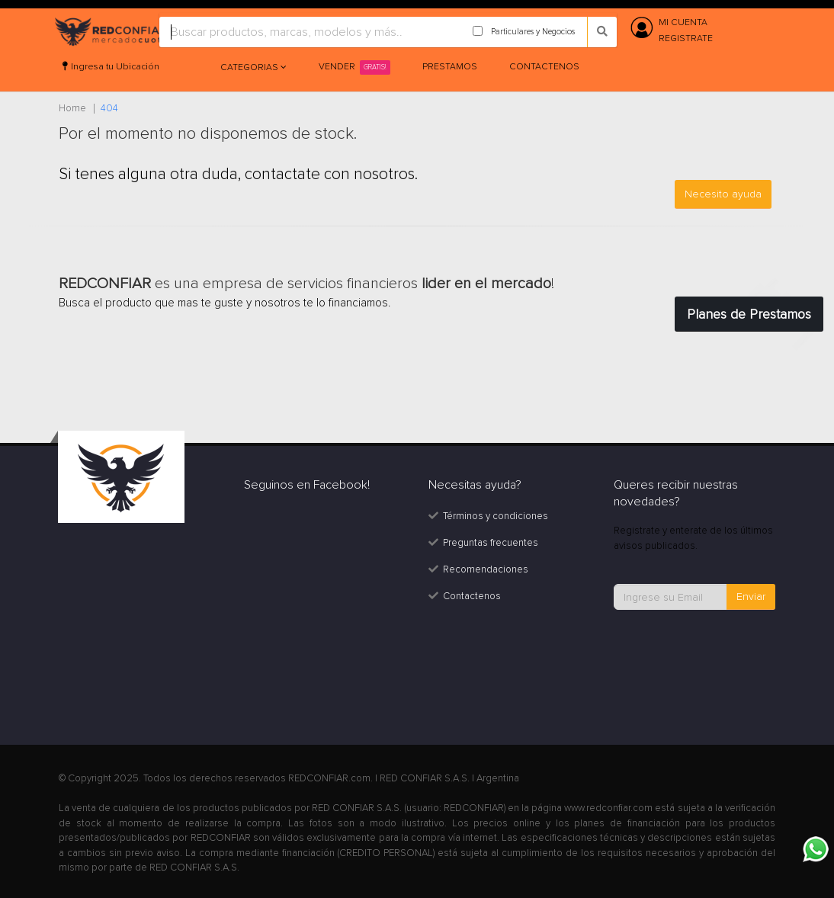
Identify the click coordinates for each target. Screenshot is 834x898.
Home (72, 108)
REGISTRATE (686, 38)
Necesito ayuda (723, 194)
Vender (354, 67)
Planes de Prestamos (749, 314)
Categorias (250, 67)
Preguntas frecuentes (490, 543)
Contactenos (544, 66)
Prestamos (449, 66)
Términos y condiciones (495, 516)
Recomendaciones (485, 569)
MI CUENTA (683, 22)
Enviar (750, 596)
